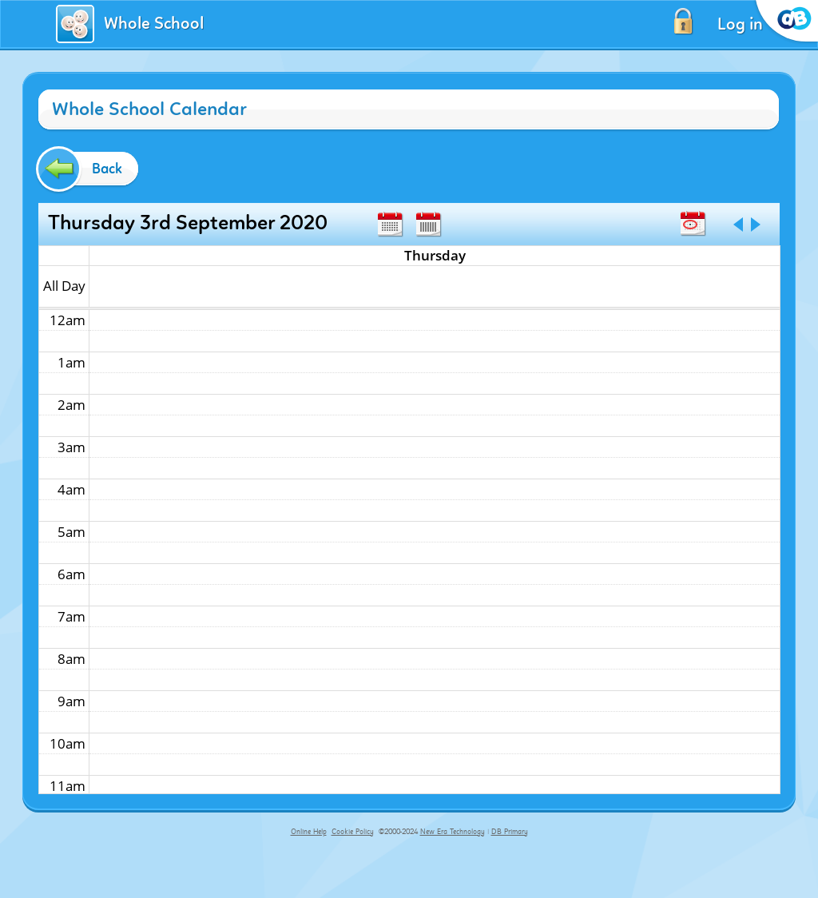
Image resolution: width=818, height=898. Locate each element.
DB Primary (509, 831)
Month (390, 224)
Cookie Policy (353, 831)
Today (693, 224)
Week (428, 224)
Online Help (309, 831)
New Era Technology (452, 831)
